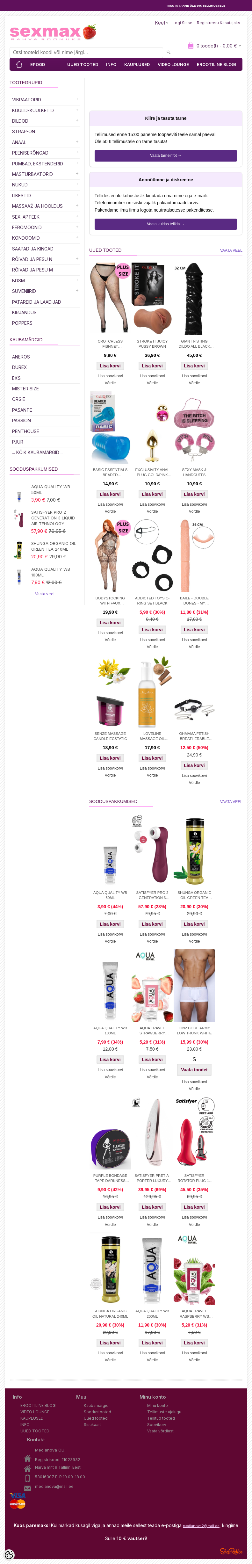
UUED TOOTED (82, 64)
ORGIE (18, 399)
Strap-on (23, 131)
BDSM (18, 280)
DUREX (19, 367)
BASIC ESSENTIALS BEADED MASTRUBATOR (110, 473)
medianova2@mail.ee (201, 1526)
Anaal (19, 142)
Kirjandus (24, 312)
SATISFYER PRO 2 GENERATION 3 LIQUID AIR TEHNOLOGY (53, 518)
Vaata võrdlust (160, 1431)
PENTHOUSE (25, 431)
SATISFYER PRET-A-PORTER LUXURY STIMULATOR (152, 1179)
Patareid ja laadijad (36, 302)
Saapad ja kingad (33, 248)
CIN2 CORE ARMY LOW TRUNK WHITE (194, 1030)
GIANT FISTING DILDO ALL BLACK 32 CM (194, 344)
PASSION (21, 420)
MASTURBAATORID (32, 174)
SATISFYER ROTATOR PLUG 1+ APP (194, 1179)
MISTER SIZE (25, 388)
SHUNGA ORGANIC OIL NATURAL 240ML (110, 1313)
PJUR (17, 442)
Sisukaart (92, 1424)
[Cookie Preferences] (9, 1555)
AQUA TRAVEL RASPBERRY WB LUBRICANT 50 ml (194, 1314)
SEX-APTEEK (26, 217)
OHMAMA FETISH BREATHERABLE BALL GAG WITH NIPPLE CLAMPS (194, 737)
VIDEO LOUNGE (173, 64)
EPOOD (37, 64)
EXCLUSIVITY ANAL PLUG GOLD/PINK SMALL (152, 473)
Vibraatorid (26, 99)
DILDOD (20, 121)
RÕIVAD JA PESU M (32, 269)
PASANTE (22, 410)
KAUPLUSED (137, 64)
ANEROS (21, 356)
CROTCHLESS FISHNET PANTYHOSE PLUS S (110, 344)
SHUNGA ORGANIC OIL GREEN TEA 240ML (53, 546)
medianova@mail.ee (54, 1486)
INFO (111, 64)
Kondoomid (26, 238)
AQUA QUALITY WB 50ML (50, 489)
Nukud (20, 184)
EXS (16, 378)
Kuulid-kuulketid (33, 110)
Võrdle (110, 383)
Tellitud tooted (161, 1418)
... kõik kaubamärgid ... (37, 452)
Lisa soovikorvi (110, 376)
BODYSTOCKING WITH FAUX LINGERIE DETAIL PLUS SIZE (110, 601)
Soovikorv (156, 1424)
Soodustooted (97, 1411)
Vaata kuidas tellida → (166, 224)
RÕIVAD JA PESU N (32, 259)
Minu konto (157, 1405)
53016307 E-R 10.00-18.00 (60, 1476)
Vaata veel (44, 593)
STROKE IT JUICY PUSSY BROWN (152, 343)
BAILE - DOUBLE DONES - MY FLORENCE (194, 601)
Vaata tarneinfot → (166, 155)
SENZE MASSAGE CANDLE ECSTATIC (110, 736)
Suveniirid (24, 291)
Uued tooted (96, 1418)
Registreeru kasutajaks (218, 22)
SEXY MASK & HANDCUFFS (194, 472)
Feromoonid (27, 227)
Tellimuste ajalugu (164, 1411)
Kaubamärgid (96, 1405)
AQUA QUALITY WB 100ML (50, 572)
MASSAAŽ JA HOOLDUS (37, 206)
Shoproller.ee (231, 1551)
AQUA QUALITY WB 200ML (152, 1313)
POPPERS (22, 323)
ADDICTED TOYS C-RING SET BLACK (152, 600)
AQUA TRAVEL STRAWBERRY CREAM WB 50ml (152, 1031)
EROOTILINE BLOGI (216, 64)
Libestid (21, 195)
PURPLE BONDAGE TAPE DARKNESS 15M (110, 1179)
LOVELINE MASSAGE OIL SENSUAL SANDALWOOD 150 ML (152, 737)
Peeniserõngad (30, 153)
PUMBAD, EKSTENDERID (37, 163)
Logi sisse (182, 22)
